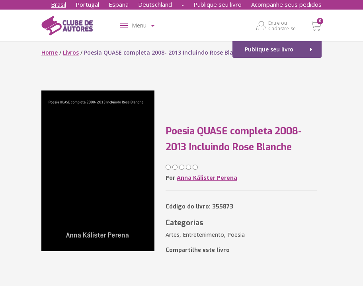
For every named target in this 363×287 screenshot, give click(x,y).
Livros (71, 52)
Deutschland (155, 4)
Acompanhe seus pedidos (286, 4)
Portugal (87, 4)
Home (49, 52)
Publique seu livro (217, 4)
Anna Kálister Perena (207, 177)
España (119, 4)
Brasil (58, 4)
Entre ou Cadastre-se (282, 25)
